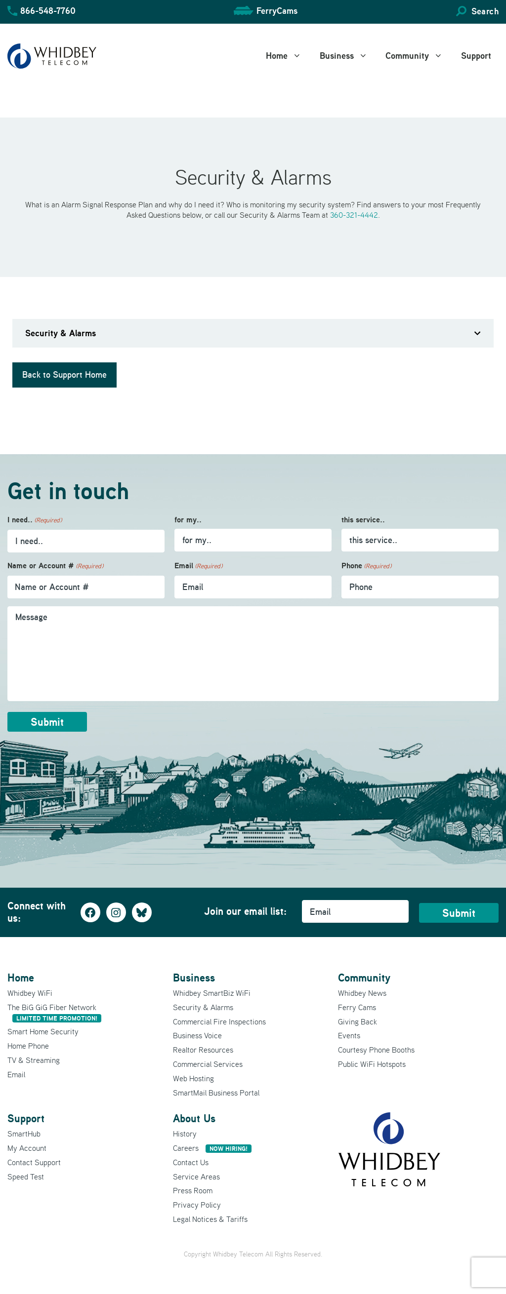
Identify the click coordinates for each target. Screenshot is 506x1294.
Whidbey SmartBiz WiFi (212, 993)
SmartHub (24, 1133)
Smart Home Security (43, 1031)
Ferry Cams (357, 1007)
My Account (26, 1148)
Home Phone (28, 1046)
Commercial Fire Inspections (219, 1021)
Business (349, 56)
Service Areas (196, 1176)
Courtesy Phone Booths (376, 1050)
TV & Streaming (33, 1060)
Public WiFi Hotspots (372, 1064)
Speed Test (25, 1176)
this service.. (363, 519)
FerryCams (276, 10)
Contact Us (191, 1162)
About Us (194, 1118)
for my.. (188, 519)
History (185, 1133)
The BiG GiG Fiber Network (54, 1012)
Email (198, 566)
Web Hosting (193, 1078)
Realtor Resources (203, 1050)
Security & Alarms (203, 1007)
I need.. (34, 520)
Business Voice (197, 1035)
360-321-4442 (354, 215)
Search (485, 11)
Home (289, 56)
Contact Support (34, 1162)
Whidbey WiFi (29, 993)
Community (419, 56)
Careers (212, 1148)
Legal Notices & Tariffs (210, 1219)
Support (476, 55)
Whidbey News (362, 993)
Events (349, 1035)
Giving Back (357, 1021)
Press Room (192, 1190)
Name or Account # (55, 566)
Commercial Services (208, 1064)
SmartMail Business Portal (216, 1093)
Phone (366, 566)
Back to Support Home (64, 375)
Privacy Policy (197, 1205)
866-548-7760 (48, 10)
